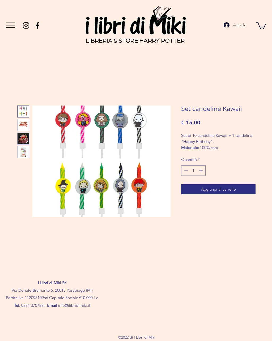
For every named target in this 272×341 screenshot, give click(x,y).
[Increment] (201, 171)
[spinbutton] (193, 171)
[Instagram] (26, 25)
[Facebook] (37, 25)
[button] (10, 25)
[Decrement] (185, 171)
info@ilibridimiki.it (74, 305)
